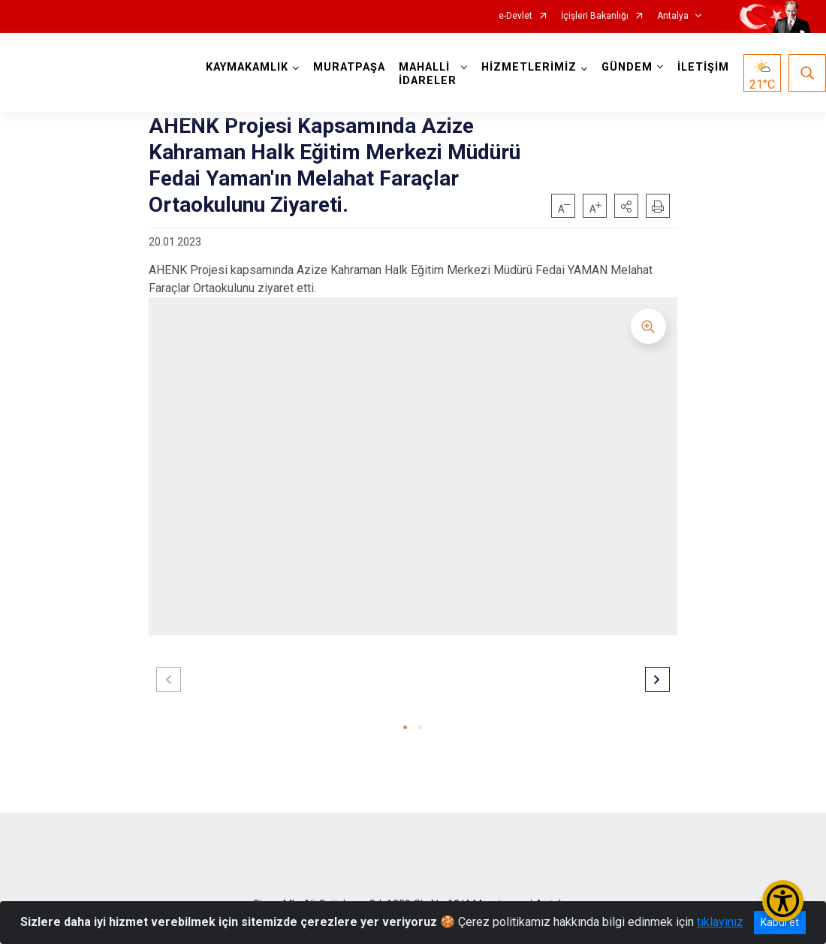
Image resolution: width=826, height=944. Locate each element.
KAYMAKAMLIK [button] (247, 67)
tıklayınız (720, 922)
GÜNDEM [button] (627, 67)
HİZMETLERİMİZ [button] (529, 67)
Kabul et (780, 922)
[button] (626, 206)
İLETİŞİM (703, 67)
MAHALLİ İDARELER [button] (428, 74)
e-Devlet (515, 16)
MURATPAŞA (349, 67)
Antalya (673, 16)
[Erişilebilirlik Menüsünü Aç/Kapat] (782, 900)
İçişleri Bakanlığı (595, 16)
